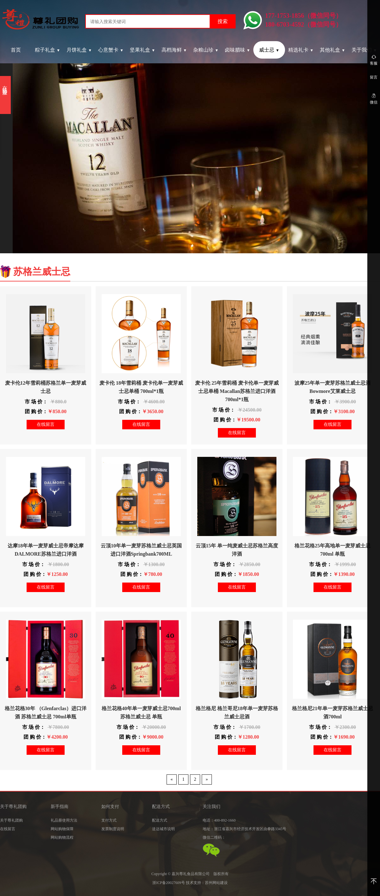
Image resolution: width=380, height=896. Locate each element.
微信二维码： (214, 837)
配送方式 (159, 820)
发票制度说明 (112, 829)
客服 (373, 60)
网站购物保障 (62, 829)
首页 (16, 50)
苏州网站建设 (216, 882)
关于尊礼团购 (11, 820)
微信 (373, 98)
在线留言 (45, 424)
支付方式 (109, 820)
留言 (373, 77)
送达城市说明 (163, 829)
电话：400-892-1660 (219, 820)
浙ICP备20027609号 (168, 882)
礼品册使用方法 (64, 820)
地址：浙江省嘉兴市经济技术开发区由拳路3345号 (244, 829)
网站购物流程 (62, 837)
